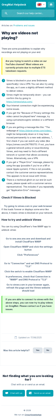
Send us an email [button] (42, 393)
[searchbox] (28, 13)
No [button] (47, 350)
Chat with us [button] (16, 393)
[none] (14, 5)
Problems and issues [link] (24, 25)
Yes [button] (37, 350)
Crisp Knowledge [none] (33, 414)
